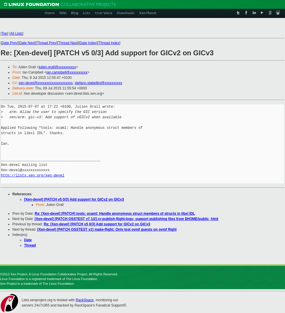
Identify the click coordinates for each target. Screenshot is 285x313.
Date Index (88, 43)
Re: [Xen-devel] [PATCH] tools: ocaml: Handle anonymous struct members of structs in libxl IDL (115, 214)
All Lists (16, 33)
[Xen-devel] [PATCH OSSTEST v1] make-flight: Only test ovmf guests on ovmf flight (107, 229)
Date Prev (9, 43)
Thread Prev (46, 43)
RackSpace (84, 300)
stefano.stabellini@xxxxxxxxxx (98, 83)
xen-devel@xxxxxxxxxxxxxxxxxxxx (46, 83)
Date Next (27, 43)
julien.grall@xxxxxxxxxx (57, 67)
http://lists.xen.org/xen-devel (32, 175)
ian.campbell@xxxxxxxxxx (67, 72)
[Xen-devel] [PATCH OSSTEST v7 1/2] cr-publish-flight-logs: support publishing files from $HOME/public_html (126, 219)
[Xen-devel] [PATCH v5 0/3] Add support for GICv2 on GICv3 (74, 199)
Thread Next (68, 43)
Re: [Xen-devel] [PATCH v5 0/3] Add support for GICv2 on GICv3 (97, 224)
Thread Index (109, 43)
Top (4, 33)
